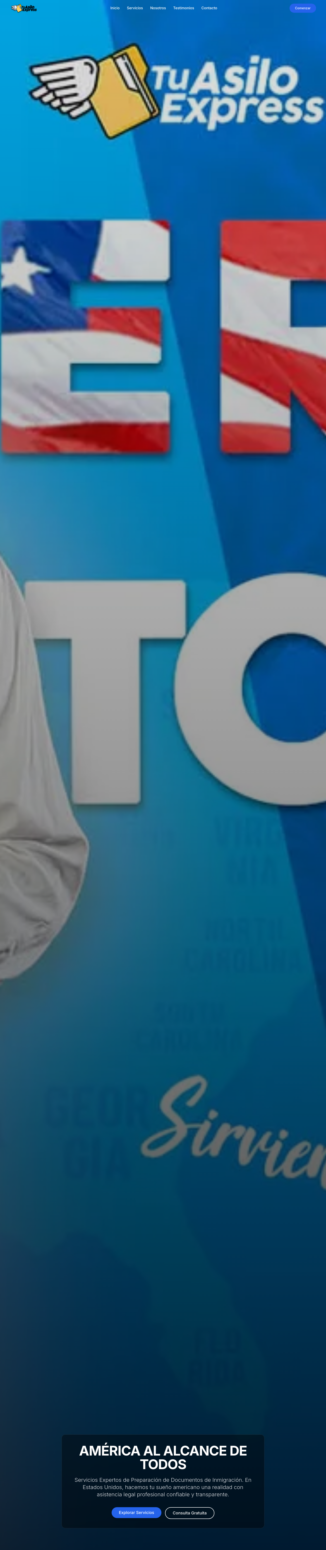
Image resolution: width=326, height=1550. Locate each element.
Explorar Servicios (136, 1517)
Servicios (135, 8)
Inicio (115, 8)
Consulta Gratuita (190, 1518)
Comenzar (303, 8)
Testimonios (183, 8)
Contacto (209, 8)
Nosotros (158, 8)
